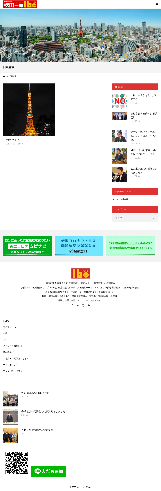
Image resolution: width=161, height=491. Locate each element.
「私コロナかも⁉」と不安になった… (143, 97)
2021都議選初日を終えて (35, 393)
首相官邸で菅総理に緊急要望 (37, 429)
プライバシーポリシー (13, 371)
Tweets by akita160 (120, 199)
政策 (5, 333)
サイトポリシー (10, 365)
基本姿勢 (7, 352)
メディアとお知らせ (12, 346)
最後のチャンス (13, 139)
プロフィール (9, 327)
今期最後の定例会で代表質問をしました (43, 411)
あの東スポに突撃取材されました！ (143, 170)
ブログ (21, 144)
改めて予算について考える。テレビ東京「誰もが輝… (143, 136)
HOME (6, 321)
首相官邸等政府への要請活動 (143, 115)
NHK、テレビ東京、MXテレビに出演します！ (143, 152)
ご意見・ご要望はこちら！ (16, 358)
